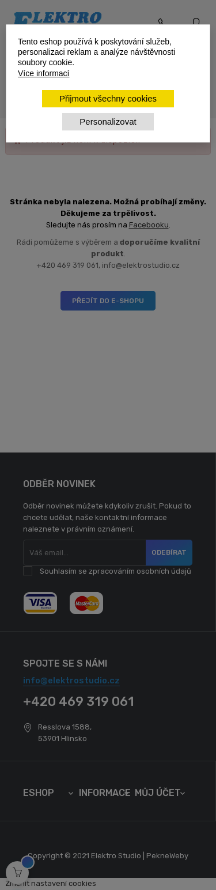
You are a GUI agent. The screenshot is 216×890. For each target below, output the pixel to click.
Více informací (43, 73)
